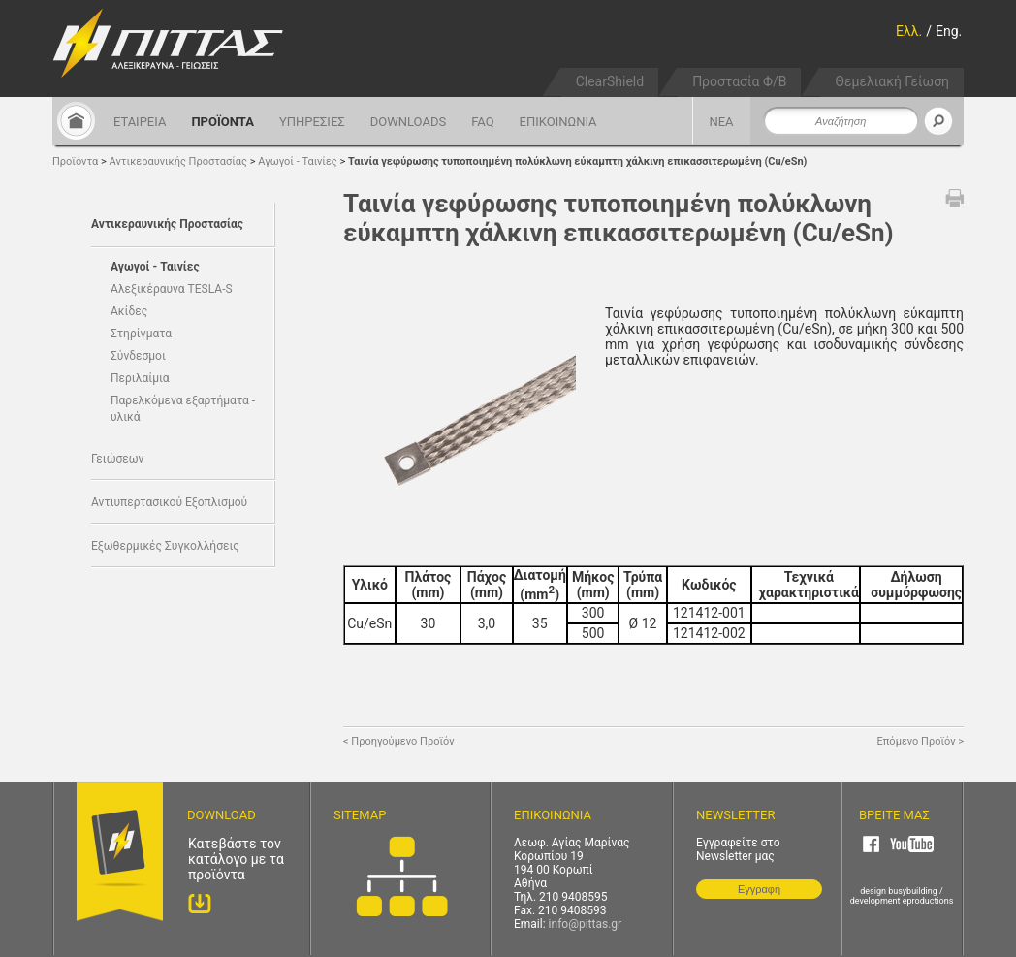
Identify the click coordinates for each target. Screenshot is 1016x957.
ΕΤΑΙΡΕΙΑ (139, 121)
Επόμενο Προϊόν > (920, 741)
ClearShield (610, 81)
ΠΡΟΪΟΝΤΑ (222, 121)
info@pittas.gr (585, 924)
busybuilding (912, 891)
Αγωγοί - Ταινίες (297, 161)
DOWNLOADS (408, 121)
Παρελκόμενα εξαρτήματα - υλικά (183, 409)
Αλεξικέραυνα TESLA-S (172, 289)
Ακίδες (129, 311)
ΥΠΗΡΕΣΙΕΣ (312, 121)
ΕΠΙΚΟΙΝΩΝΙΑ (558, 121)
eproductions (928, 901)
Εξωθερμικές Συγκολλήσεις (165, 546)
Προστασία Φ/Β (739, 81)
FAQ (482, 121)
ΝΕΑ (721, 121)
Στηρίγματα (141, 333)
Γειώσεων (117, 458)
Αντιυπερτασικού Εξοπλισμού (169, 502)
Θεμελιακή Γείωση (892, 81)
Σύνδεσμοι (138, 356)
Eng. (949, 31)
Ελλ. (909, 31)
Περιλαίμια (140, 378)
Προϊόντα (75, 161)
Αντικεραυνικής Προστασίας (178, 161)
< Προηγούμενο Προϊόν (399, 741)
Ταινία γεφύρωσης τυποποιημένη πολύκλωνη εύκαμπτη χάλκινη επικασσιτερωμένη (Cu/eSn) (577, 161)
